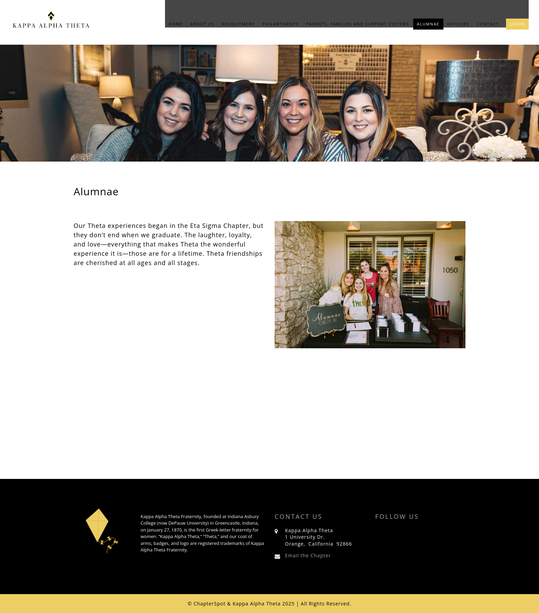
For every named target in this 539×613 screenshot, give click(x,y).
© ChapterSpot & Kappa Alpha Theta (234, 603)
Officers (458, 23)
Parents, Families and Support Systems (357, 23)
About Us (202, 23)
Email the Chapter (308, 555)
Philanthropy (281, 23)
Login (517, 23)
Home (176, 23)
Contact (488, 23)
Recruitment (238, 23)
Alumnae (428, 23)
